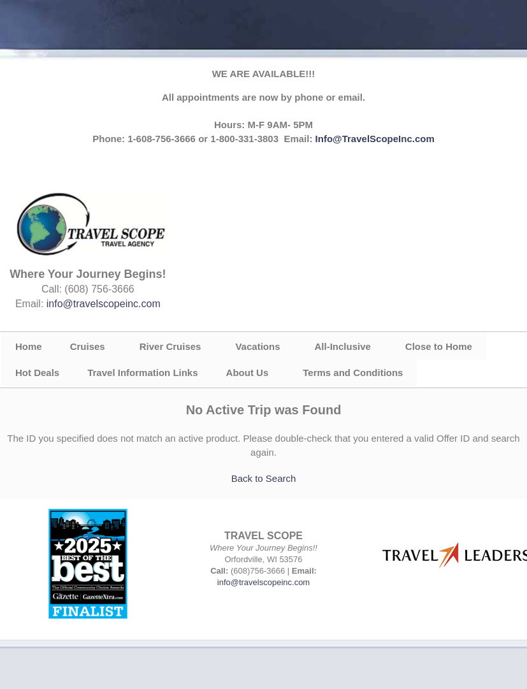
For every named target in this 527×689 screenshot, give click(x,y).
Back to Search (263, 478)
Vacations (257, 346)
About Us (247, 372)
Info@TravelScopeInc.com (375, 138)
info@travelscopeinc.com (104, 303)
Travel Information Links (142, 372)
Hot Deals (37, 372)
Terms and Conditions (353, 372)
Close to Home (438, 346)
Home (28, 346)
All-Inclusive (342, 346)
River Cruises (170, 346)
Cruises (87, 346)
